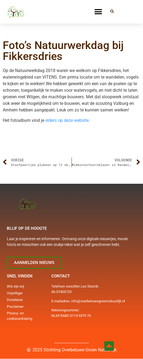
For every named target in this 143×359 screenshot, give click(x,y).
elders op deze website (67, 120)
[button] (98, 11)
